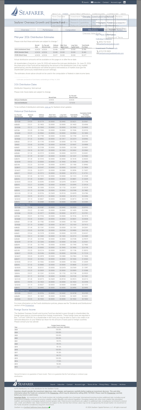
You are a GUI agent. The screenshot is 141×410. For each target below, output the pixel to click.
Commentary (113, 14)
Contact (106, 2)
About (56, 14)
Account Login (116, 2)
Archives (123, 384)
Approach (80, 14)
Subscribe (97, 2)
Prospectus (29, 305)
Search (86, 2)
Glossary (114, 384)
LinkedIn (125, 2)
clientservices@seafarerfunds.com (111, 53)
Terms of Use (92, 384)
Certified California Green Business (36, 407)
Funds (65, 14)
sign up (48, 107)
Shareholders (98, 14)
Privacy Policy (104, 384)
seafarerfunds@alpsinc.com (109, 44)
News (123, 14)
